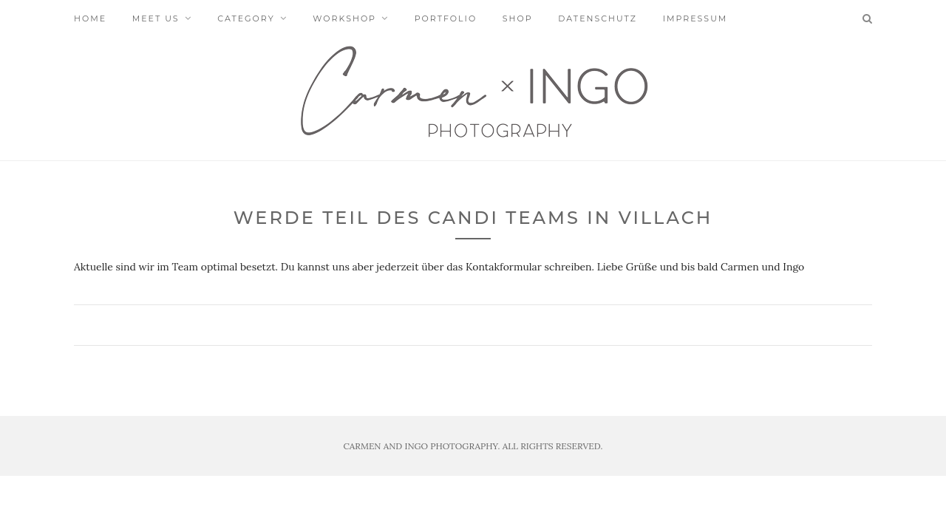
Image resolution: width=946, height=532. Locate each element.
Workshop (344, 18)
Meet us (156, 18)
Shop (518, 18)
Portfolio (446, 18)
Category (245, 18)
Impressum (695, 18)
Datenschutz (597, 18)
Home (90, 18)
